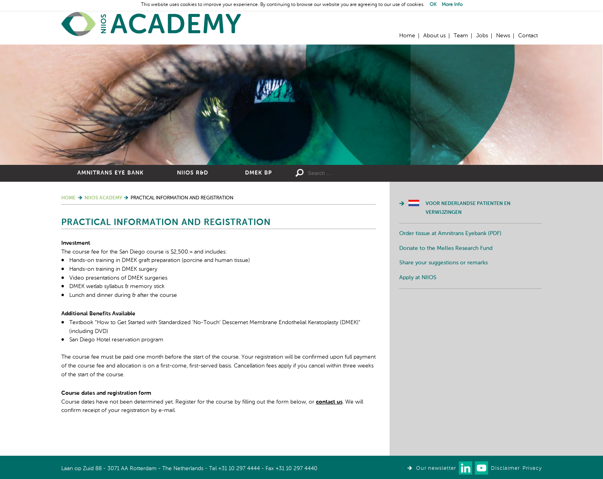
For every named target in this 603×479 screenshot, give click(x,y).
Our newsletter (436, 468)
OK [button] (433, 4)
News (503, 36)
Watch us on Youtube (481, 468)
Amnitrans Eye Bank (110, 173)
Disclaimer (505, 468)
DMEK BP (258, 173)
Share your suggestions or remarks (443, 263)
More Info (452, 4)
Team (461, 36)
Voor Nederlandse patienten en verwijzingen (468, 208)
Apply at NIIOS (417, 277)
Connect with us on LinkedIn (465, 468)
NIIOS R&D (192, 173)
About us (434, 36)
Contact (528, 36)
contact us (329, 402)
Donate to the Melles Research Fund (445, 248)
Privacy (532, 468)
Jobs (482, 36)
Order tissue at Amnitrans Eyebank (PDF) (450, 233)
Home (151, 24)
